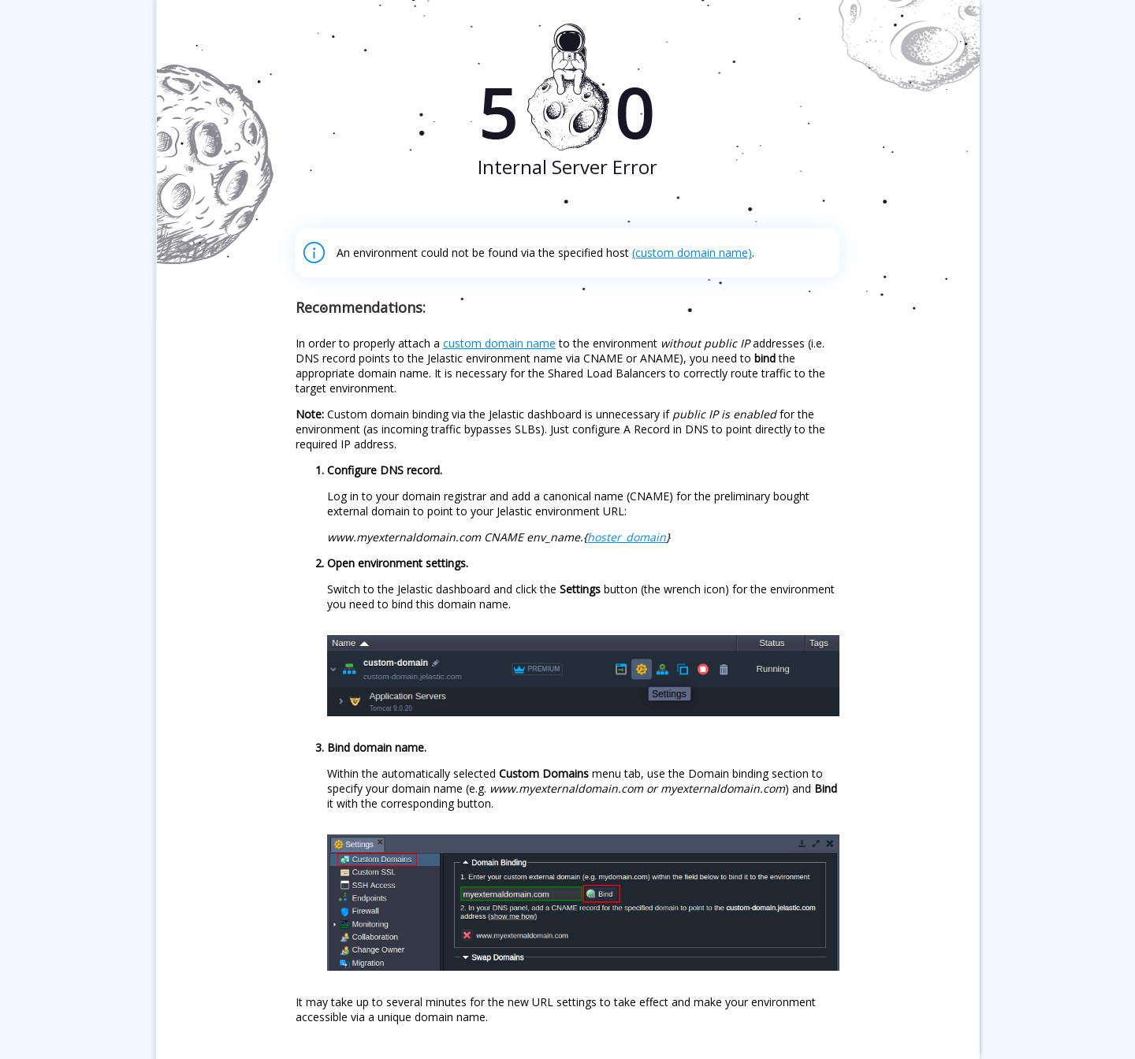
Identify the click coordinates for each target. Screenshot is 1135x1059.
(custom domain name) (692, 252)
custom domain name (499, 343)
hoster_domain (626, 537)
